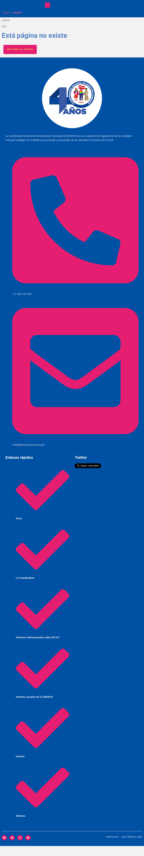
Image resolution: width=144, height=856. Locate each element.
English (7, 23)
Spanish (17, 23)
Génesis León (134, 847)
